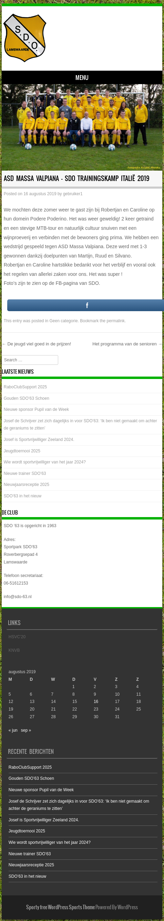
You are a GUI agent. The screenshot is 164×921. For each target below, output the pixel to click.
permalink (116, 320)
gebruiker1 (73, 193)
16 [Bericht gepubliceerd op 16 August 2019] (96, 701)
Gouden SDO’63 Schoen (26, 398)
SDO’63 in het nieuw (22, 496)
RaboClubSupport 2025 (25, 387)
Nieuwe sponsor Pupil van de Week (36, 409)
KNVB (14, 650)
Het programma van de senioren (127, 343)
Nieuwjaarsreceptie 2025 (26, 484)
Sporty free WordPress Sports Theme (60, 907)
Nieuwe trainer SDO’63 (25, 473)
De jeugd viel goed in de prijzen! (36, 343)
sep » (26, 730)
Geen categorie (64, 320)
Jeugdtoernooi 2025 (22, 451)
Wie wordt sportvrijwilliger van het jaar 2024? (45, 462)
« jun (13, 730)
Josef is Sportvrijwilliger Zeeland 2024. (39, 439)
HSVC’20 (17, 636)
